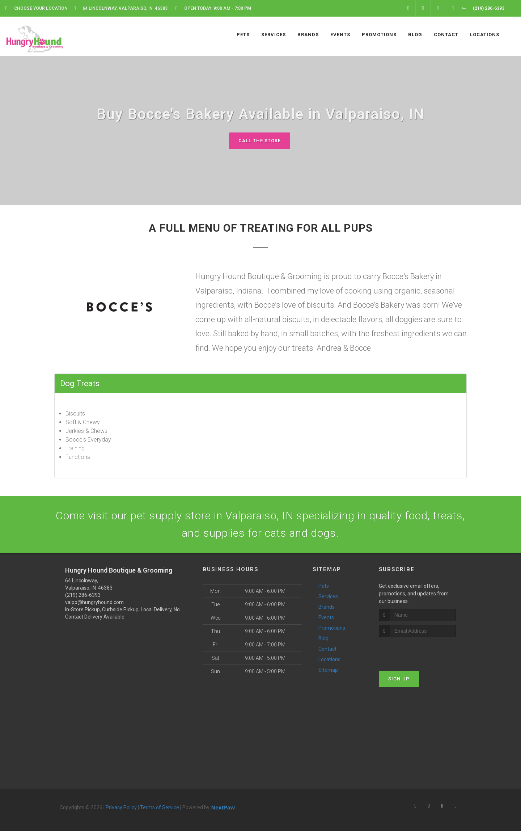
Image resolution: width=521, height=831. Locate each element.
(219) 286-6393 (83, 595)
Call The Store (259, 140)
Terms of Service (159, 807)
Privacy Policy (121, 807)
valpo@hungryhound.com (94, 602)
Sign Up (399, 679)
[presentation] (417, 651)
